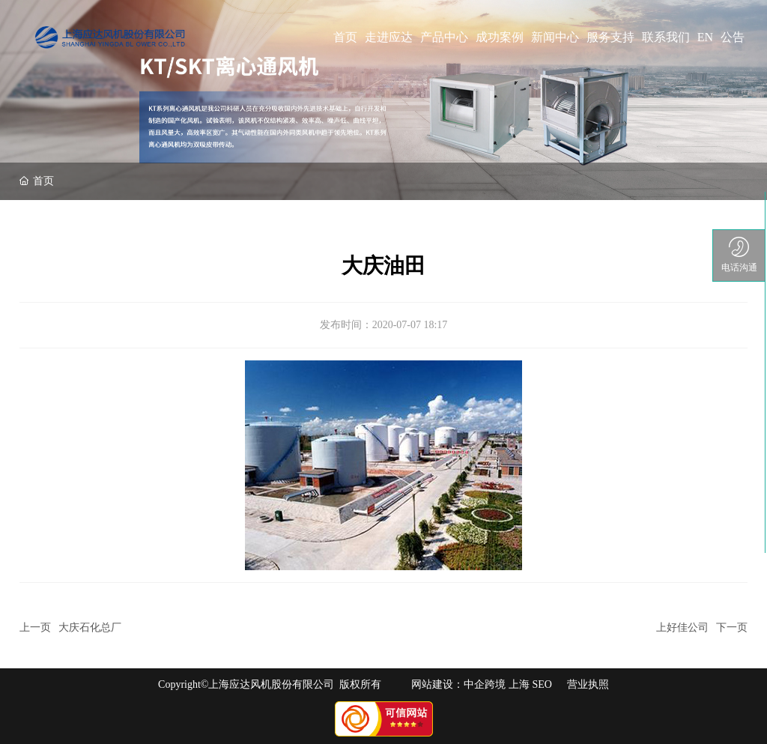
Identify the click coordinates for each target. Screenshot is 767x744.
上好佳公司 (682, 627)
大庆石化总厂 (89, 627)
